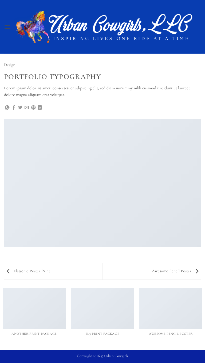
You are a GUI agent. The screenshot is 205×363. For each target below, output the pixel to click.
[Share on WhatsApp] (7, 107)
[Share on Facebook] (14, 107)
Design (9, 64)
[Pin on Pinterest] (33, 107)
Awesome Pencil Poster (175, 271)
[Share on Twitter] (20, 107)
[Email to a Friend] (27, 107)
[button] (7, 26)
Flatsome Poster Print (28, 271)
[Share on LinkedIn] (40, 107)
